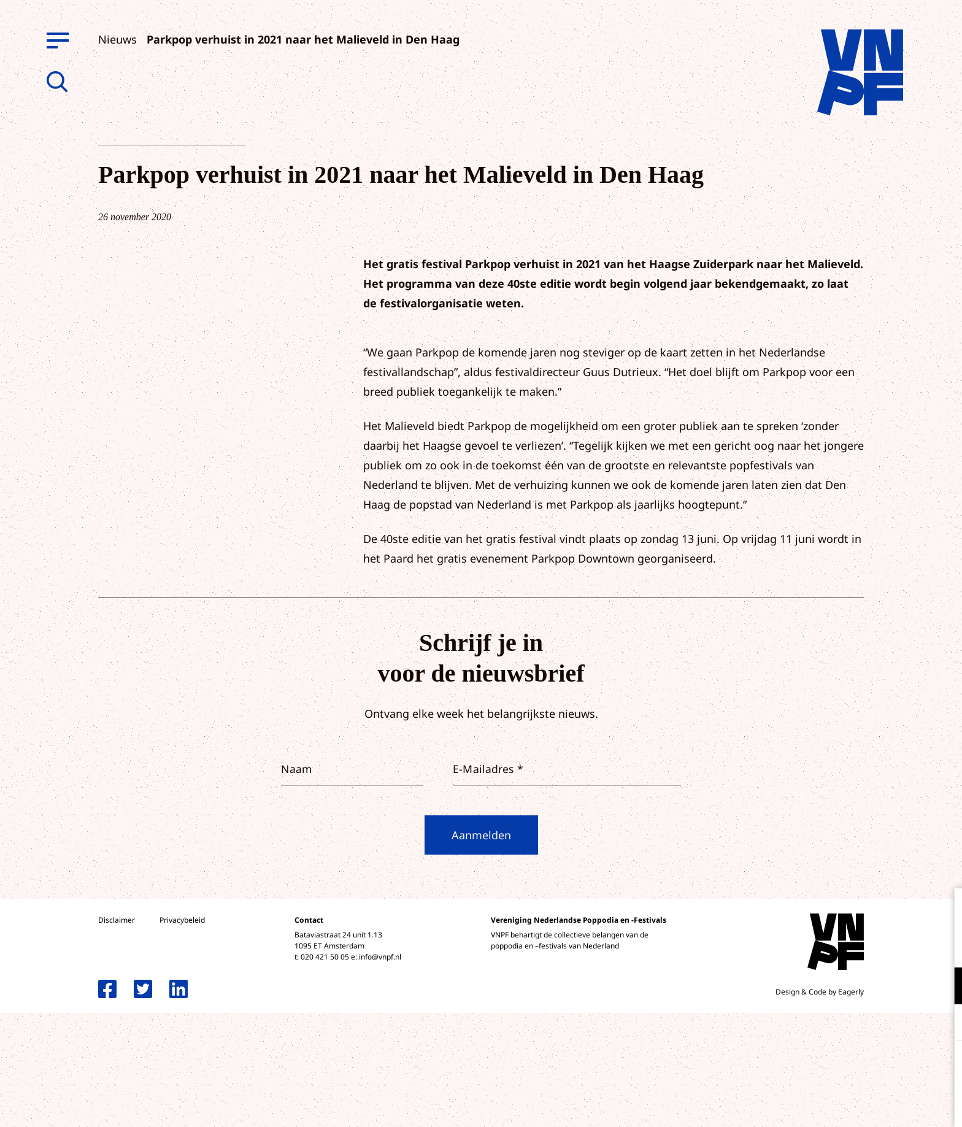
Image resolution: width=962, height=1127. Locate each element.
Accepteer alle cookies (858, 1068)
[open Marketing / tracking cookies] (942, 1024)
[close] (943, 910)
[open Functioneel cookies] (942, 987)
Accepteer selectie (858, 1104)
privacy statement (901, 946)
